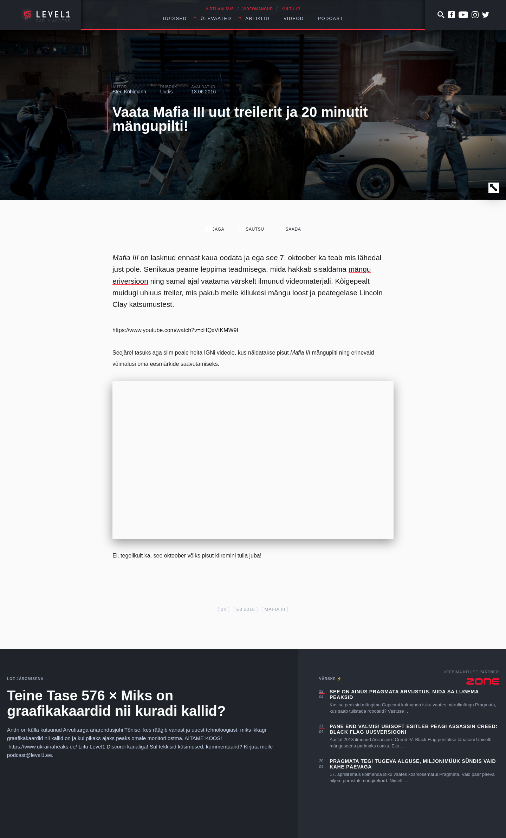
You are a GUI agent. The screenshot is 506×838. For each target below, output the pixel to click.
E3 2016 (245, 609)
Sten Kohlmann (129, 91)
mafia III (275, 609)
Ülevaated (216, 18)
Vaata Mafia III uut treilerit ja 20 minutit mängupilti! (240, 119)
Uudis (166, 91)
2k (224, 609)
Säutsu (251, 229)
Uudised (175, 18)
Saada (289, 229)
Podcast (330, 18)
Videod (294, 18)
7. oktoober (298, 257)
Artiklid (257, 18)
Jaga (215, 229)
